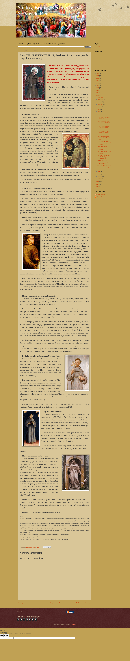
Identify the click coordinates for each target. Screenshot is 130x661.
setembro (100, 104)
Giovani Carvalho (100, 194)
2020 (97, 85)
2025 (97, 75)
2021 (97, 83)
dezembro (100, 97)
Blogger (74, 624)
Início (22, 39)
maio (99, 114)
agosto (99, 106)
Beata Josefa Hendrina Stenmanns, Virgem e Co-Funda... (104, 143)
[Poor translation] (6, 635)
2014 (97, 184)
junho (99, 111)
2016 (97, 95)
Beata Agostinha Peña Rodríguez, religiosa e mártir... (103, 122)
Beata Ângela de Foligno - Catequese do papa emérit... (103, 133)
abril (99, 171)
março (99, 174)
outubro (100, 102)
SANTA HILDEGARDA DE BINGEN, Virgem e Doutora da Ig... (103, 157)
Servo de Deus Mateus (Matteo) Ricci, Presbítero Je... (104, 138)
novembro (100, 99)
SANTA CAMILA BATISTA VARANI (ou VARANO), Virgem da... (103, 117)
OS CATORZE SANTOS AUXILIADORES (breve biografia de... (104, 162)
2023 (97, 78)
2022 (97, 80)
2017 (97, 92)
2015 (97, 181)
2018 (97, 90)
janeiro (99, 178)
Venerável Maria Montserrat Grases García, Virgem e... (104, 167)
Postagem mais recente (26, 603)
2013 (97, 186)
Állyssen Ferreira (100, 197)
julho (99, 109)
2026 (97, 73)
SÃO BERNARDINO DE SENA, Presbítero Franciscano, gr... (103, 128)
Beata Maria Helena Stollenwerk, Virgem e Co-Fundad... (104, 148)
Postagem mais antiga (83, 603)
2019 (97, 88)
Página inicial (55, 603)
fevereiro (100, 176)
